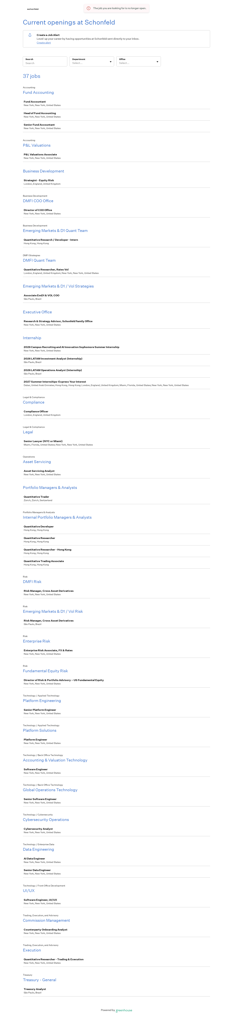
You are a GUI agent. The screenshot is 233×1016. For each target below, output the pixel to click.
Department (78, 59)
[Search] (45, 63)
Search (29, 59)
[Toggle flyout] (111, 62)
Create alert (44, 42)
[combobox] (72, 63)
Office (122, 59)
